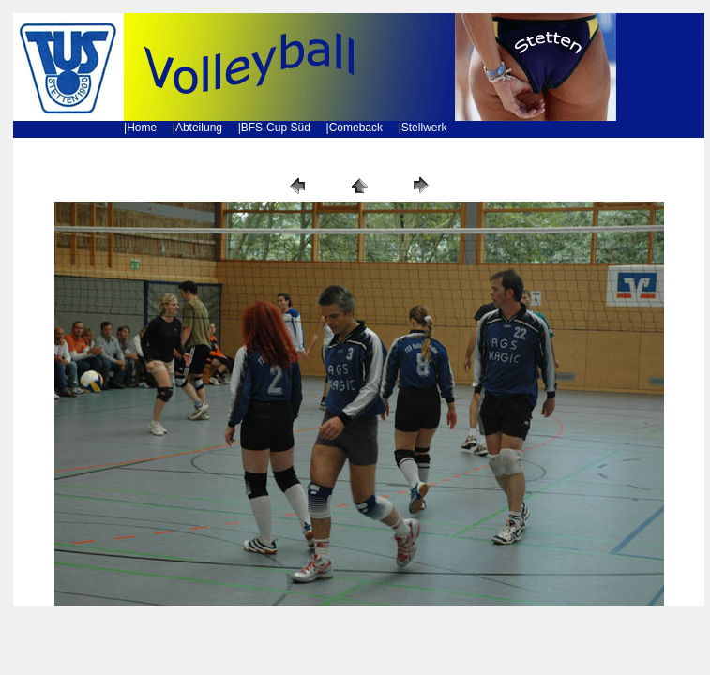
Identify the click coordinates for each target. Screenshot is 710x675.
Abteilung (198, 127)
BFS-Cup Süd (275, 127)
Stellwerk (424, 127)
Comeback (356, 127)
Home (142, 127)
